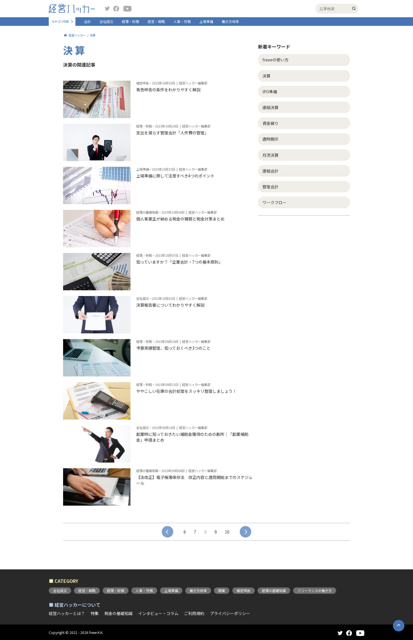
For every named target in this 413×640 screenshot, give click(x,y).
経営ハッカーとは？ (67, 613)
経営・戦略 (156, 21)
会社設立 (106, 21)
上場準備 (206, 21)
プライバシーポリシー (230, 613)
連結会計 (270, 171)
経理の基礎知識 (274, 590)
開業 (221, 590)
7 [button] (195, 532)
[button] (398, 625)
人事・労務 (182, 21)
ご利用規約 (194, 613)
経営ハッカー (77, 35)
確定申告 (243, 590)
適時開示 (270, 139)
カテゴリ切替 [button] (60, 21)
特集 (95, 613)
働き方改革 (230, 21)
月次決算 (270, 155)
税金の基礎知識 (118, 613)
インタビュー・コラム (158, 613)
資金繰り (270, 123)
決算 (266, 76)
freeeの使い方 (275, 60)
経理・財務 (130, 21)
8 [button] (205, 532)
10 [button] (227, 532)
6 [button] (185, 532)
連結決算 (270, 107)
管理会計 (270, 187)
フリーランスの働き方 (314, 590)
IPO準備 (269, 91)
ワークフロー (274, 202)
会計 (87, 21)
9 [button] (216, 532)
